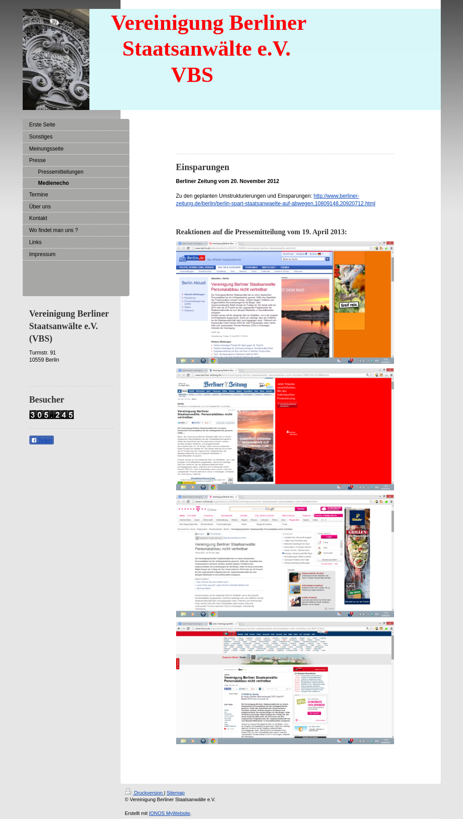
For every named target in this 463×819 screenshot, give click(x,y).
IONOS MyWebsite (169, 813)
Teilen (41, 440)
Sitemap (176, 792)
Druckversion (144, 792)
